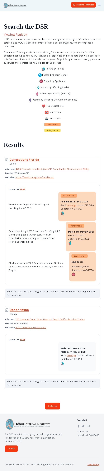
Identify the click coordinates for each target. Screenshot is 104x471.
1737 (22, 189)
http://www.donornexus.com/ (30, 327)
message (71, 205)
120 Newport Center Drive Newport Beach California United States (50, 319)
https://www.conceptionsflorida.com (34, 177)
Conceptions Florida (24, 160)
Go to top (52, 406)
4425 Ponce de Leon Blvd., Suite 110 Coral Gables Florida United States (52, 169)
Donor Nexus (19, 310)
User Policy (93, 464)
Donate (11, 448)
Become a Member (83, 5)
